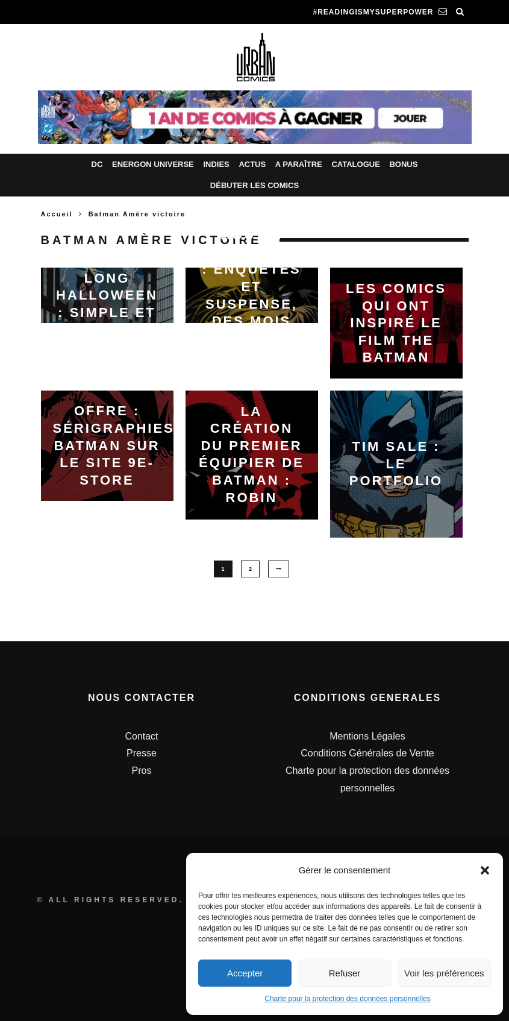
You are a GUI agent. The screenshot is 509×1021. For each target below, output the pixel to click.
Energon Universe (153, 164)
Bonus (403, 164)
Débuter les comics (254, 185)
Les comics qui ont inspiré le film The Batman (396, 323)
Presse (141, 753)
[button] (485, 870)
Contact (141, 736)
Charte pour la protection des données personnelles (347, 998)
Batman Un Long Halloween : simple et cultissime (107, 295)
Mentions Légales (367, 736)
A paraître (298, 164)
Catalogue (355, 164)
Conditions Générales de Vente (367, 753)
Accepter (245, 973)
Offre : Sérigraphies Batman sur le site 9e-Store (114, 445)
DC (97, 164)
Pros (142, 770)
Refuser (345, 973)
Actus (252, 164)
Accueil (57, 214)
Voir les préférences (444, 973)
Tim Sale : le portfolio (396, 463)
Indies (216, 164)
